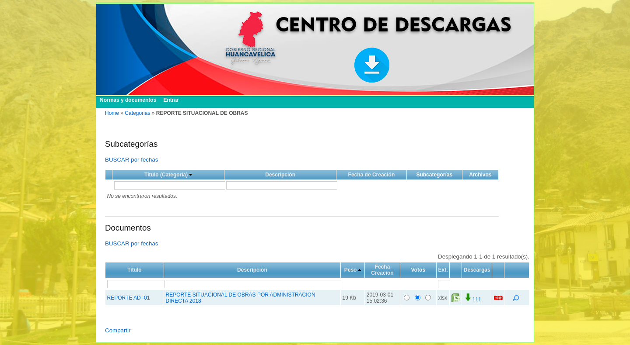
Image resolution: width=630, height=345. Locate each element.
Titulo (134, 270)
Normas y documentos (128, 100)
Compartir (118, 330)
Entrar (170, 100)
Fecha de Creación (371, 175)
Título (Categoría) (166, 175)
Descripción (280, 175)
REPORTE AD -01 (128, 298)
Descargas (477, 270)
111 (472, 300)
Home (112, 113)
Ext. (443, 270)
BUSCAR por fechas (131, 159)
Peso (350, 270)
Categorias (137, 113)
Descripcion (252, 270)
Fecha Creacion (382, 270)
